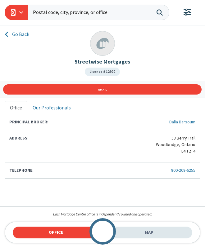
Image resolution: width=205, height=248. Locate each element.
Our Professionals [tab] (52, 107)
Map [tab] (149, 232)
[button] (16, 12)
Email (102, 89)
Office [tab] (56, 232)
